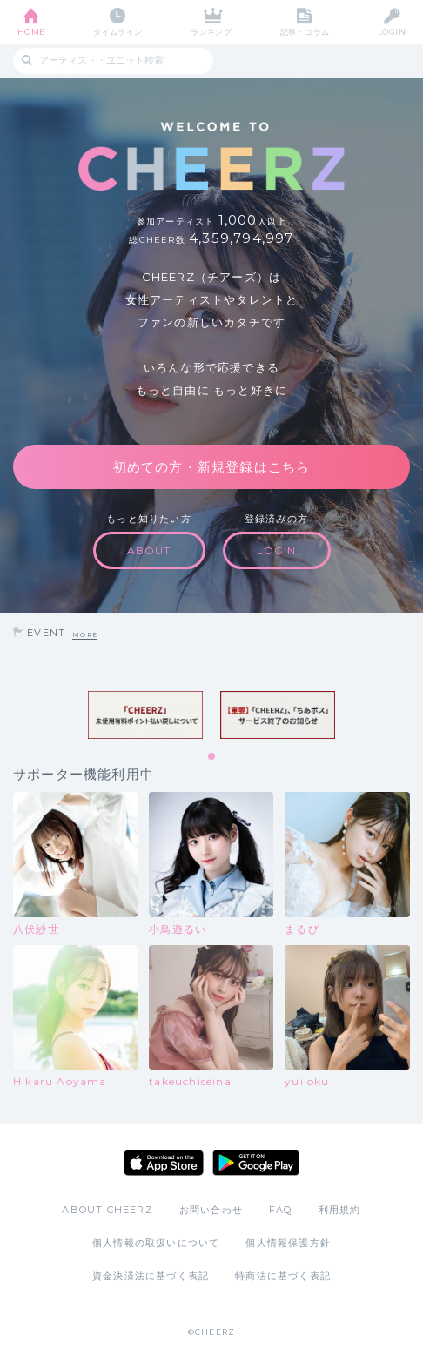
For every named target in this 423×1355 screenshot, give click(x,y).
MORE (84, 635)
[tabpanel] (145, 715)
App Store (164, 1163)
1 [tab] (212, 757)
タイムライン (118, 32)
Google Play (255, 1163)
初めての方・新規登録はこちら (212, 467)
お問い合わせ (211, 1210)
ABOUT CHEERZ (107, 1210)
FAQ (280, 1210)
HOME (31, 32)
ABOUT (149, 550)
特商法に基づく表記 (283, 1276)
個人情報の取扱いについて (155, 1243)
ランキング (211, 32)
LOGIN (392, 32)
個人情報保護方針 (288, 1243)
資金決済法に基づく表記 (150, 1276)
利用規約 (340, 1210)
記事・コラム (305, 32)
